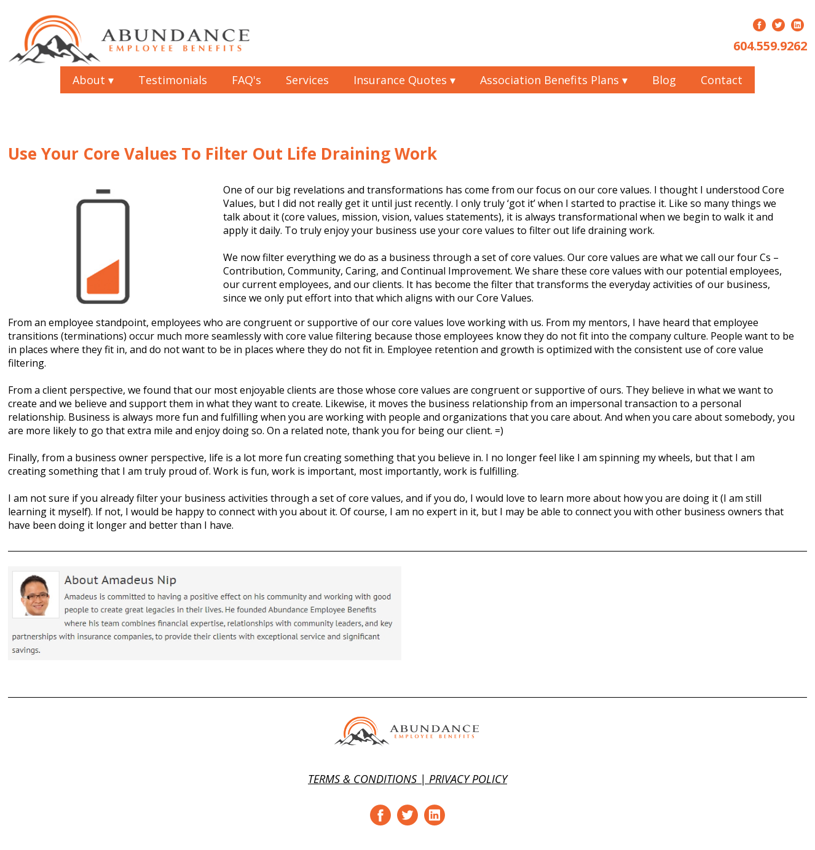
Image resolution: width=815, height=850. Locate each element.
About (93, 79)
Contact (721, 79)
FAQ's (246, 79)
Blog (664, 79)
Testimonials (172, 79)
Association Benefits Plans (554, 79)
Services (307, 79)
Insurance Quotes (404, 79)
